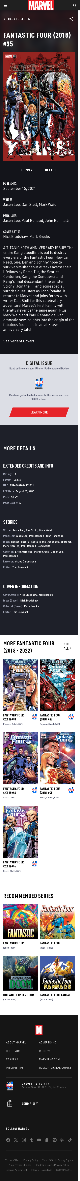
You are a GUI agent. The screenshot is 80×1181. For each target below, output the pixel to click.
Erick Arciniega (23, 551)
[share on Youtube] (39, 1141)
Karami (49, 797)
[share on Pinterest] (55, 1141)
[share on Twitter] (16, 1141)
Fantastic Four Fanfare (56, 995)
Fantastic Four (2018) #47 (50, 717)
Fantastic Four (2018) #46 (13, 791)
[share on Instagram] (24, 1141)
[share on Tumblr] (31, 1141)
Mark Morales (11, 545)
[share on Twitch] (62, 1141)
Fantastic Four (13, 943)
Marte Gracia (42, 551)
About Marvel (16, 1042)
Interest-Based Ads (41, 1169)
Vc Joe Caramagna (25, 561)
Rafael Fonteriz (20, 541)
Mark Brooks (39, 236)
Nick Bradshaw (15, 236)
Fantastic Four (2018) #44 (13, 864)
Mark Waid (47, 204)
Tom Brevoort (20, 567)
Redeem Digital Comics (55, 1067)
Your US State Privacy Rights (57, 1160)
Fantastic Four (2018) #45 (50, 791)
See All (68, 646)
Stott (12, 870)
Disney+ (45, 1050)
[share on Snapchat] (47, 1141)
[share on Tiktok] (70, 1141)
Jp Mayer (66, 541)
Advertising (48, 1042)
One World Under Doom (18, 995)
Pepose (7, 723)
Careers (12, 1059)
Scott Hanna (38, 541)
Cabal (14, 723)
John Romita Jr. (58, 220)
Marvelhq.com (49, 1059)
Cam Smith (44, 545)
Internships (15, 1067)
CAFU (20, 723)
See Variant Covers (18, 341)
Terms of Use (12, 1160)
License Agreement (16, 1169)
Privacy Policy (30, 1160)
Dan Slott (29, 204)
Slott (6, 797)
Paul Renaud (32, 220)
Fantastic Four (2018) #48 (13, 717)
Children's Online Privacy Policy (52, 1164)
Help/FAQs (13, 1050)
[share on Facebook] (8, 1141)
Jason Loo (11, 204)
